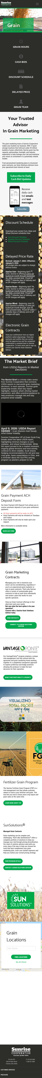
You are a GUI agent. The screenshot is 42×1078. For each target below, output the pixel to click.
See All (18, 962)
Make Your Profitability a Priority (18, 677)
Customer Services (8, 1070)
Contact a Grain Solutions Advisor (18, 868)
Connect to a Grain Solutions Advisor (21, 625)
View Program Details (13, 861)
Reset (24, 962)
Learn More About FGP (13, 803)
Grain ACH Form (8, 531)
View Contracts (13, 618)
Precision (4, 1075)
